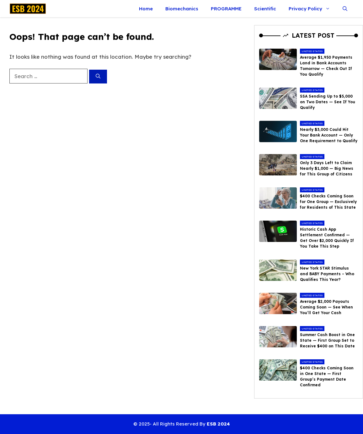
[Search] (98, 77)
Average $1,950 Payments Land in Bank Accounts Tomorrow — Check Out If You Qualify (326, 66)
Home (146, 9)
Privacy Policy (312, 8)
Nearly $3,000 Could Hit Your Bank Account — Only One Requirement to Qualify (328, 135)
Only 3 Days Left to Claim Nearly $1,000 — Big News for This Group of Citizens (326, 168)
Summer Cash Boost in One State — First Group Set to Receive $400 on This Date (327, 340)
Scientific (265, 9)
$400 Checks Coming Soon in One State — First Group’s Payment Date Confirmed (327, 376)
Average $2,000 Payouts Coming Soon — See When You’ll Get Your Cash (326, 307)
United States (312, 51)
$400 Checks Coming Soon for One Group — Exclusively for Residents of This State (328, 202)
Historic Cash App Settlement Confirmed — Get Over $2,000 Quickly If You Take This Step (327, 238)
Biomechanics (181, 9)
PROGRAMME (226, 9)
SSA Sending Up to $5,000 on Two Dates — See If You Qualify (327, 102)
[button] (345, 8)
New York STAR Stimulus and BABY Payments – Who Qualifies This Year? (327, 274)
